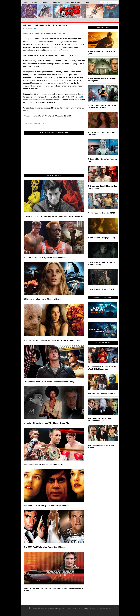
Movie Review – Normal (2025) (101, 289)
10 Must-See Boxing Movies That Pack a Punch (44, 464)
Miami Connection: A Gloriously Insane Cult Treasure (102, 106)
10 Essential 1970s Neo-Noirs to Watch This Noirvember (102, 368)
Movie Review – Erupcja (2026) (101, 238)
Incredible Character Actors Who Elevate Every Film (46, 423)
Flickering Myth (70, 11)
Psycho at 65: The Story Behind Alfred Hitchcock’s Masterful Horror (53, 216)
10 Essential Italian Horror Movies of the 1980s (44, 299)
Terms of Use (74, 608)
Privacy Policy (84, 608)
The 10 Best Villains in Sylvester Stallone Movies (45, 258)
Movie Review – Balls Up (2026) (101, 213)
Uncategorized (39, 123)
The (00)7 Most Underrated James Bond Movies (44, 547)
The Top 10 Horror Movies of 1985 (103, 394)
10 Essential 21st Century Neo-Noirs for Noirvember (46, 506)
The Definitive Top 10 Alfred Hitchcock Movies (100, 419)
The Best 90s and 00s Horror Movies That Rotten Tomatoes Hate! (52, 340)
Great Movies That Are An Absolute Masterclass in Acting (49, 382)
